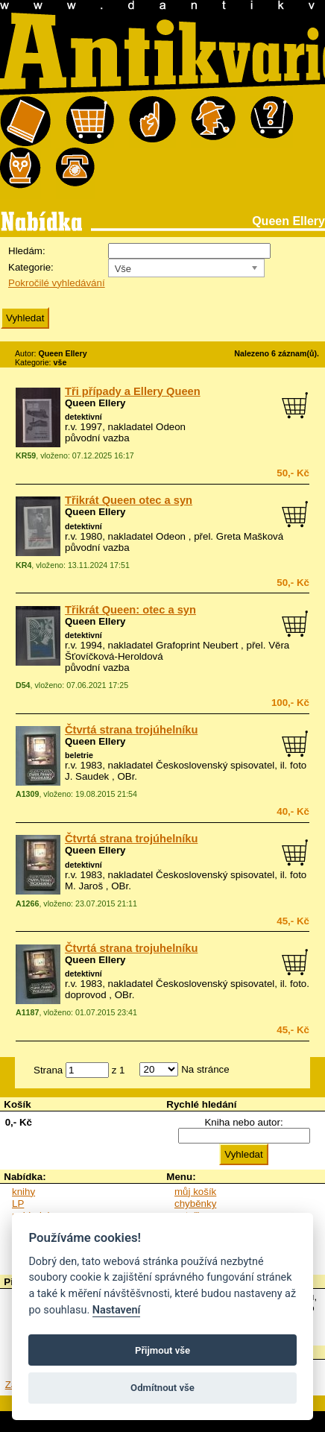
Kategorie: (31, 267)
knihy (23, 1191)
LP (18, 1203)
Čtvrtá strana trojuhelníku (131, 948)
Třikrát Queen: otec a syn (130, 610)
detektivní (83, 416)
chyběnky (195, 1203)
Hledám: (26, 250)
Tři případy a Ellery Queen (133, 391)
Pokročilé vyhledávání (56, 282)
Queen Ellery (95, 403)
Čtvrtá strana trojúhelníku (131, 730)
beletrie (79, 755)
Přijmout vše (162, 1350)
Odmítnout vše (162, 1387)
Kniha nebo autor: (243, 1122)
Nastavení (116, 1310)
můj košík (195, 1191)
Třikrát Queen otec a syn (128, 500)
